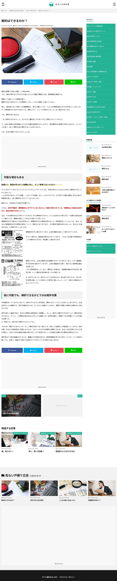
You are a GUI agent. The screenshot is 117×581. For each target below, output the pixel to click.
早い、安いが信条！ (36, 451)
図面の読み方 (93, 51)
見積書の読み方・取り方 (96, 46)
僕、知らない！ (7, 451)
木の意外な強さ (107, 147)
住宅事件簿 (92, 122)
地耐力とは (105, 168)
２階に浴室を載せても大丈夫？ (108, 191)
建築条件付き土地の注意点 (17, 10)
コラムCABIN (93, 132)
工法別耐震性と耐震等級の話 (98, 71)
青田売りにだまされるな (65, 451)
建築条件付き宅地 (45, 25)
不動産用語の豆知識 (95, 41)
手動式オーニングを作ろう (108, 209)
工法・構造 (92, 92)
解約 (52, 25)
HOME (5, 10)
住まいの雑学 (93, 102)
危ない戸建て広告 (31, 10)
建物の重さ (105, 179)
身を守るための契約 (36, 500)
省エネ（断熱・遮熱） (96, 82)
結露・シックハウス (95, 87)
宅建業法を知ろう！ (94, 500)
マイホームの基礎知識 (96, 26)
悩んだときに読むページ (96, 127)
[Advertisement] (42, 150)
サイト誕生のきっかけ (95, 246)
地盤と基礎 (92, 61)
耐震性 (91, 66)
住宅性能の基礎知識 (95, 56)
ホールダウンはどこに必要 (108, 230)
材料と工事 (92, 97)
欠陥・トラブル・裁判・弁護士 (98, 117)
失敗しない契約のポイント (97, 31)
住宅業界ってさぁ (94, 36)
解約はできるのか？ (44, 10)
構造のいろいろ (107, 158)
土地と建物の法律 (94, 112)
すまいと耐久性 (93, 76)
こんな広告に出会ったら (67, 500)
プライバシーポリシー (96, 251)
